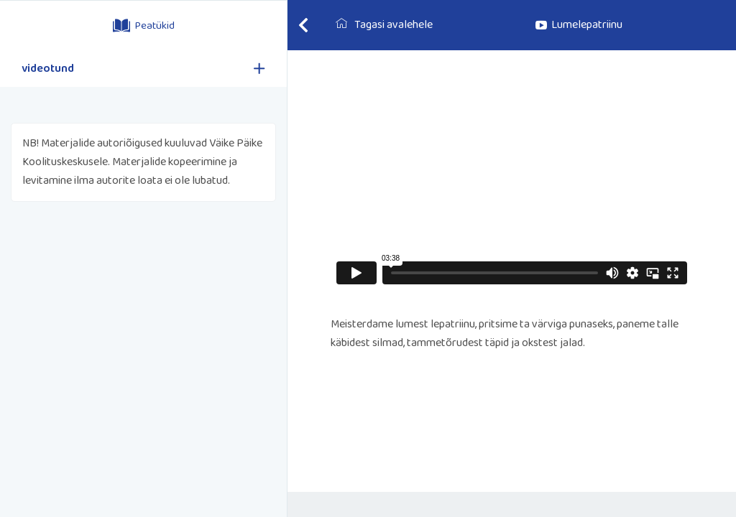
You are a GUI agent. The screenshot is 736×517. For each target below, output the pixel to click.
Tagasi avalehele (384, 25)
